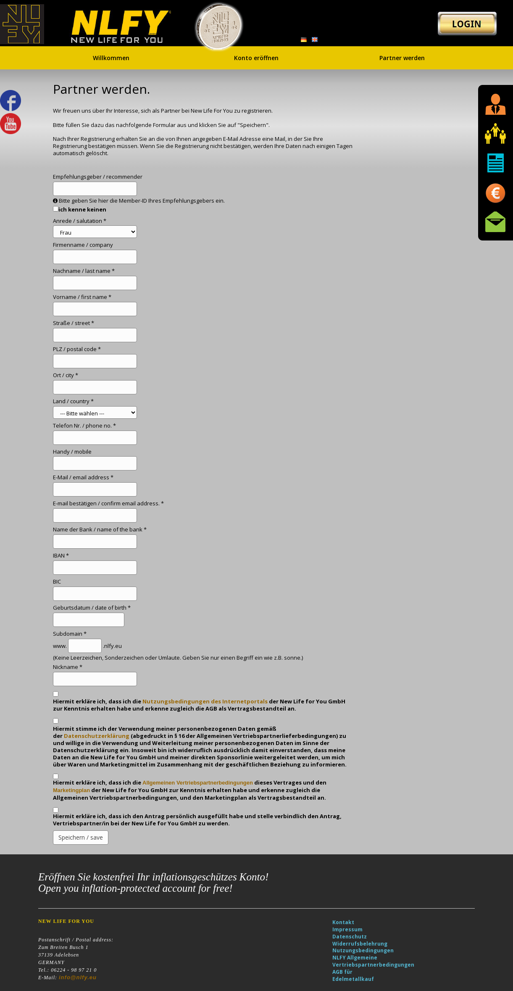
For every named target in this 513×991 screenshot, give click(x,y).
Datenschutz (349, 936)
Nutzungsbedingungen (363, 950)
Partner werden (402, 56)
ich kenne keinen (82, 209)
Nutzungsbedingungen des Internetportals (205, 701)
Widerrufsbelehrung (359, 943)
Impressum (347, 929)
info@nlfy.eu (78, 977)
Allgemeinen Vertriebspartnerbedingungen (197, 783)
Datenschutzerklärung (96, 736)
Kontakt (343, 922)
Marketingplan (71, 790)
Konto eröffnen (256, 56)
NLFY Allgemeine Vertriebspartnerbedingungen (373, 961)
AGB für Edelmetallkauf (353, 975)
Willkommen (111, 56)
